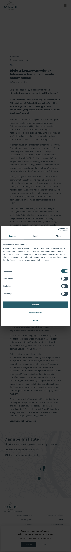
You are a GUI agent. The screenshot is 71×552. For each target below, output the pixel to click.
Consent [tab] (12, 236)
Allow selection (35, 313)
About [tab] (58, 236)
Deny (35, 321)
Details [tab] (35, 236)
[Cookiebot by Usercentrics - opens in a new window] (57, 229)
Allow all (35, 305)
